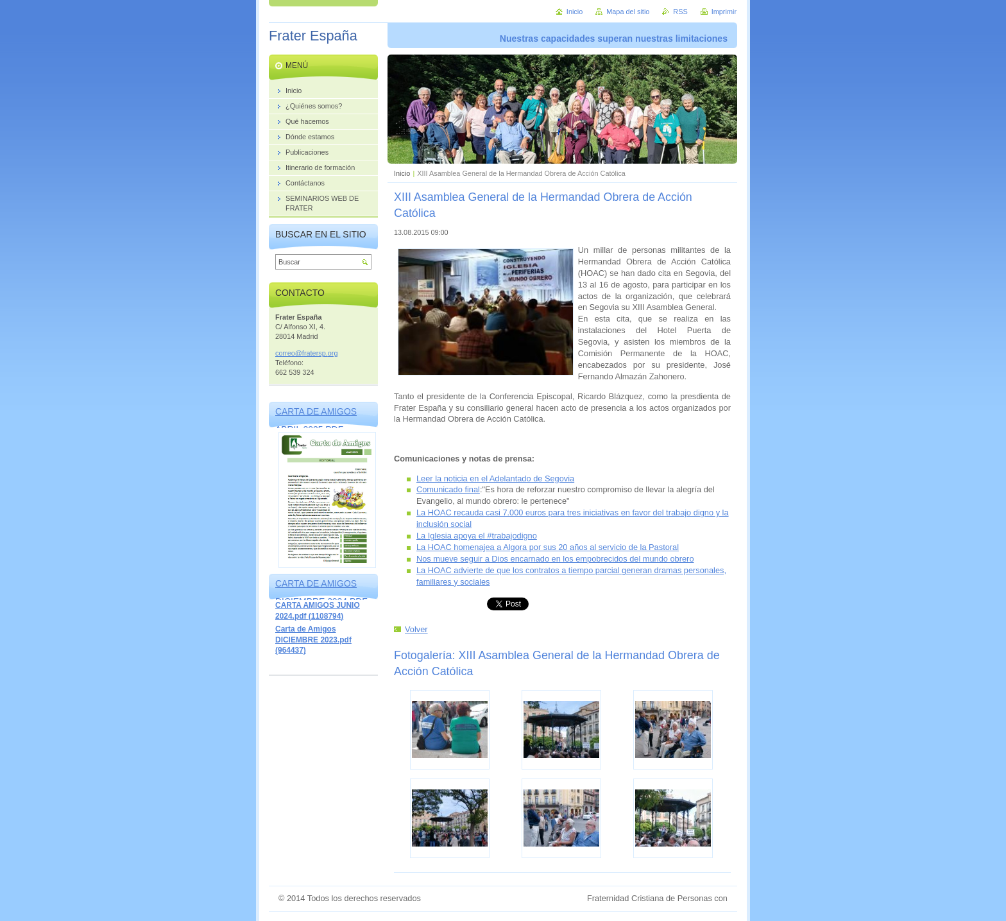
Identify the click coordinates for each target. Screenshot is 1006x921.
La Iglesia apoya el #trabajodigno (476, 535)
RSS (680, 11)
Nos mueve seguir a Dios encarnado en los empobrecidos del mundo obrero (555, 559)
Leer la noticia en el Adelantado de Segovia (495, 478)
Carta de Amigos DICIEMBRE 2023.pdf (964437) (313, 639)
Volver (416, 629)
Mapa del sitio (627, 11)
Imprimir (724, 11)
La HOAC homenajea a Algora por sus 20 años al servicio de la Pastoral (547, 547)
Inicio (402, 173)
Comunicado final (448, 489)
